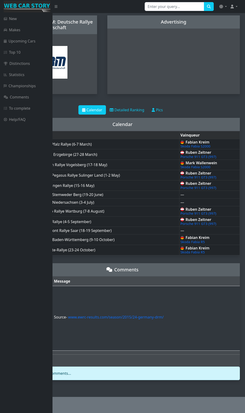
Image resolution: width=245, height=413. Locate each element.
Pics (183, 109)
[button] (223, 6)
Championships (20, 85)
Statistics (14, 74)
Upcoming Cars (19, 41)
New (10, 18)
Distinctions (17, 63)
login (83, 373)
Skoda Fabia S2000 (210, 146)
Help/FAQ (15, 119)
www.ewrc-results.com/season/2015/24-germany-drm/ (158, 317)
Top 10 (12, 52)
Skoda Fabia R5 (207, 241)
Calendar (118, 109)
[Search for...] (174, 6)
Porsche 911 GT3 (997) (213, 156)
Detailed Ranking (153, 109)
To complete (17, 108)
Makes (12, 29)
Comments (16, 97)
